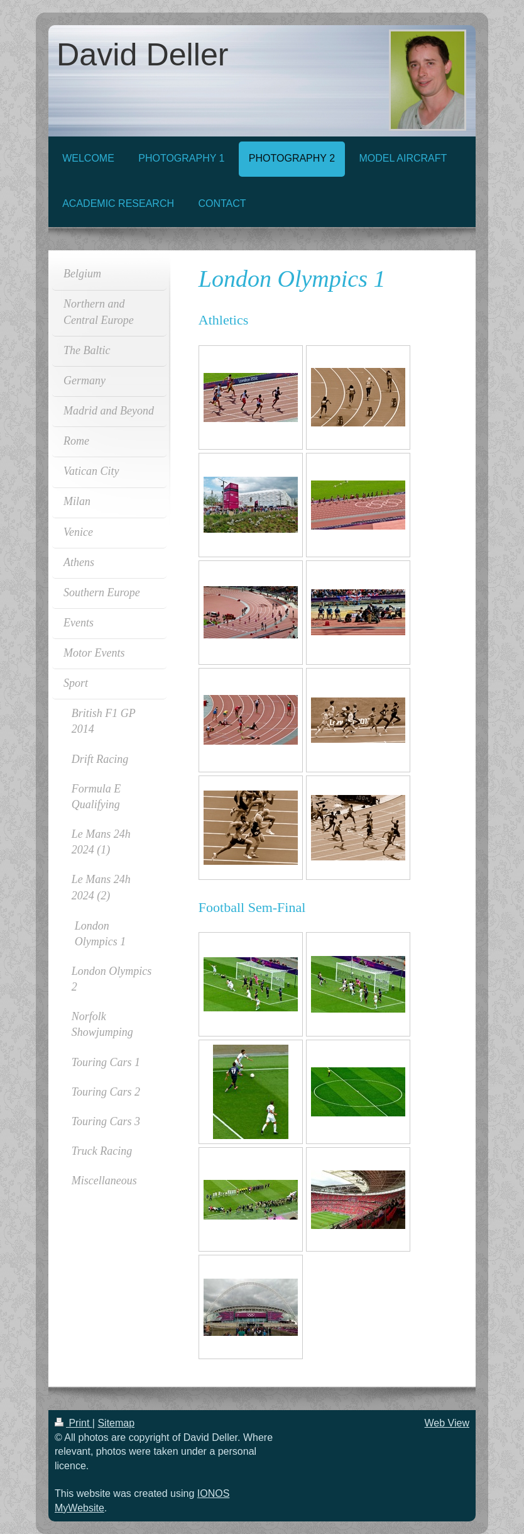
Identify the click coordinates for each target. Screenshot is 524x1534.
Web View (447, 1423)
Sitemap (115, 1423)
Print (73, 1423)
